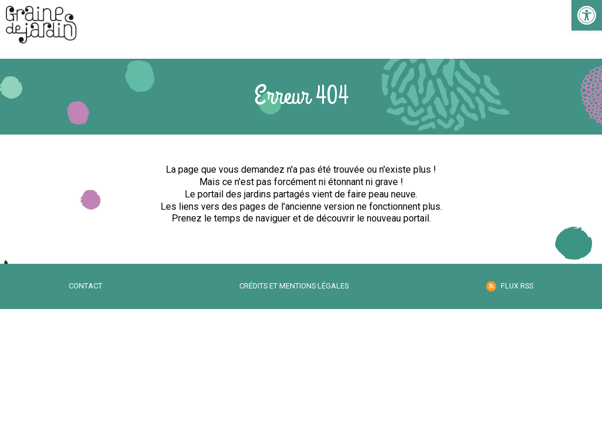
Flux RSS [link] (517, 285)
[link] (586, 15)
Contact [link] (85, 285)
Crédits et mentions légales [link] (294, 285)
